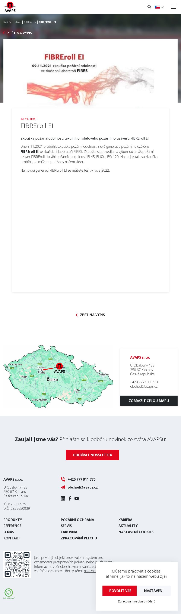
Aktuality (128, 525)
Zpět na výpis (19, 33)
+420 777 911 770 (144, 382)
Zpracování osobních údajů (136, 601)
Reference (12, 525)
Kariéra (125, 519)
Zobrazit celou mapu (149, 400)
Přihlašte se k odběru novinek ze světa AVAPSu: (90, 439)
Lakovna (69, 532)
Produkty (12, 519)
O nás (8, 532)
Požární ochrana (77, 519)
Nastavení (153, 590)
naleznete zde (94, 570)
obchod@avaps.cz (144, 386)
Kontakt (11, 538)
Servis (66, 525)
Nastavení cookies (135, 532)
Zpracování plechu (79, 538)
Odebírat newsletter (92, 455)
